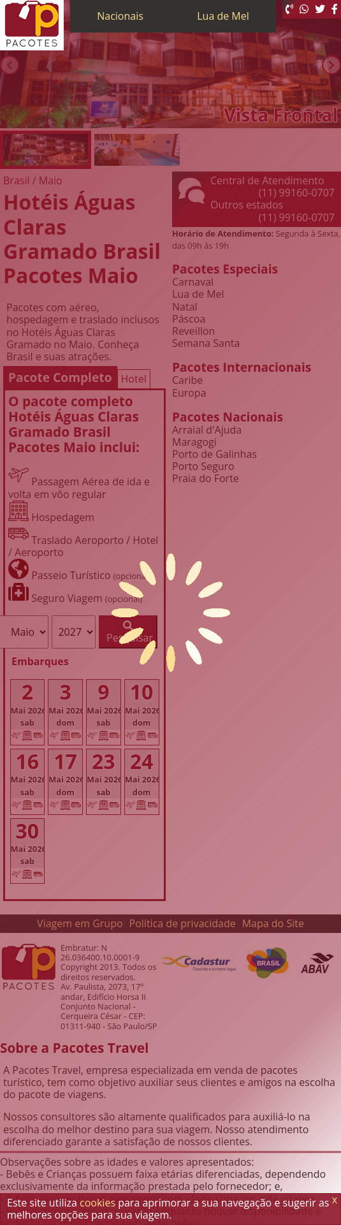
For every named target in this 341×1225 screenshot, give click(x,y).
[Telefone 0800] (289, 9)
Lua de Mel (223, 16)
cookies (97, 1203)
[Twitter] (320, 9)
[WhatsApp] (304, 9)
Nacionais (120, 16)
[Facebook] (334, 9)
